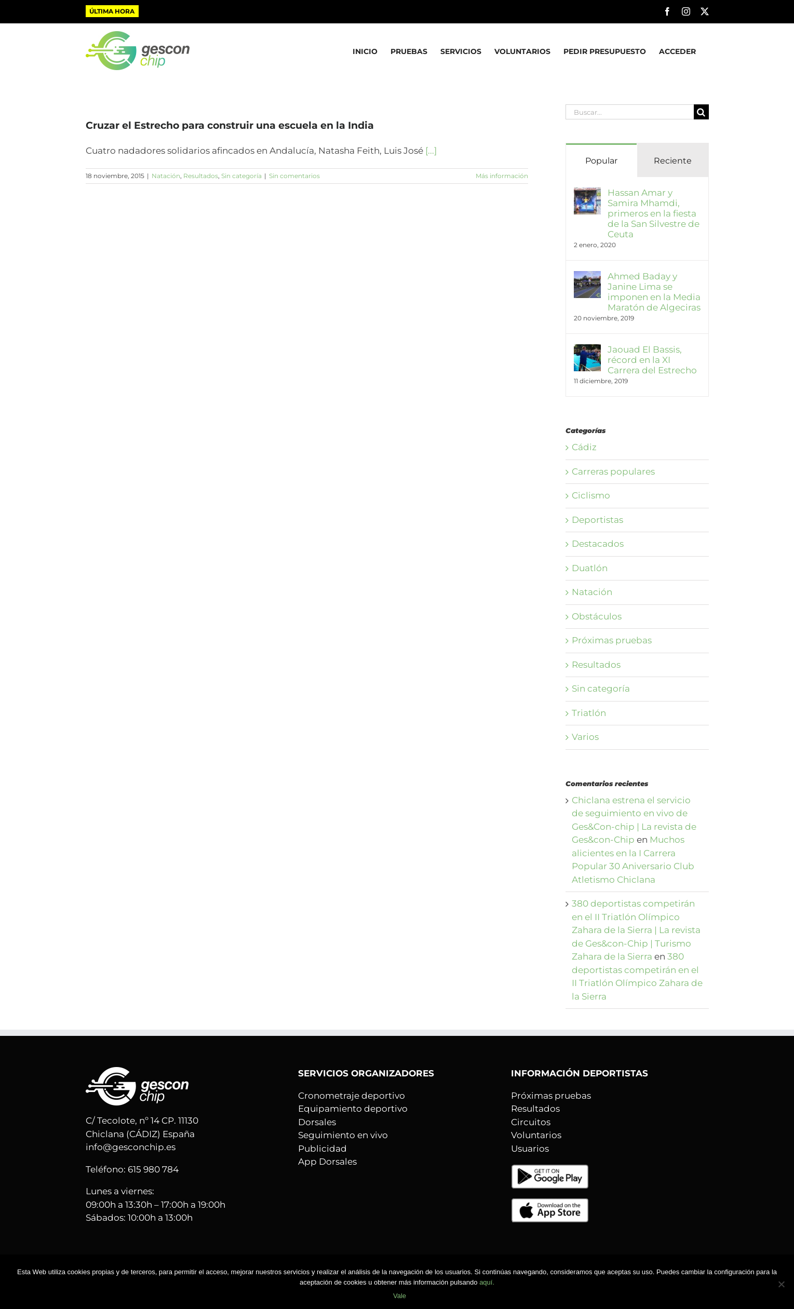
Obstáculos (597, 616)
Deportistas (597, 520)
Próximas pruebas (612, 640)
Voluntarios (536, 1135)
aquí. (486, 1282)
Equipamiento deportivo (353, 1108)
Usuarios (530, 1148)
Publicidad (322, 1148)
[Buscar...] (630, 111)
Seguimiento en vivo (343, 1135)
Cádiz (584, 447)
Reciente (673, 161)
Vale (399, 1296)
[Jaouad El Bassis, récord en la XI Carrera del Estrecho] (587, 350)
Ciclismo (591, 495)
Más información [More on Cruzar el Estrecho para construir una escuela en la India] (502, 176)
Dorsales (317, 1122)
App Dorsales (327, 1161)
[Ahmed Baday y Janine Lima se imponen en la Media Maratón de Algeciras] (587, 277)
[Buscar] (701, 111)
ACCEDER (677, 51)
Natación (166, 176)
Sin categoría (241, 176)
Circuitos (530, 1122)
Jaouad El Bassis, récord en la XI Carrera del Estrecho (652, 359)
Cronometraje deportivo (351, 1095)
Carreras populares (613, 471)
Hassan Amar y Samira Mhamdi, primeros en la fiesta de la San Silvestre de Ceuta (653, 213)
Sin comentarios (294, 176)
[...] (431, 150)
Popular (601, 161)
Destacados (598, 543)
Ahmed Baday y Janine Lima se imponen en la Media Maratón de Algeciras (654, 292)
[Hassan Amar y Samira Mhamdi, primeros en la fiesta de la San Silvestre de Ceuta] (587, 193)
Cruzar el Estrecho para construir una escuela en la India (230, 125)
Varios (585, 737)
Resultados (200, 176)
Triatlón (589, 713)
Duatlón (590, 568)
